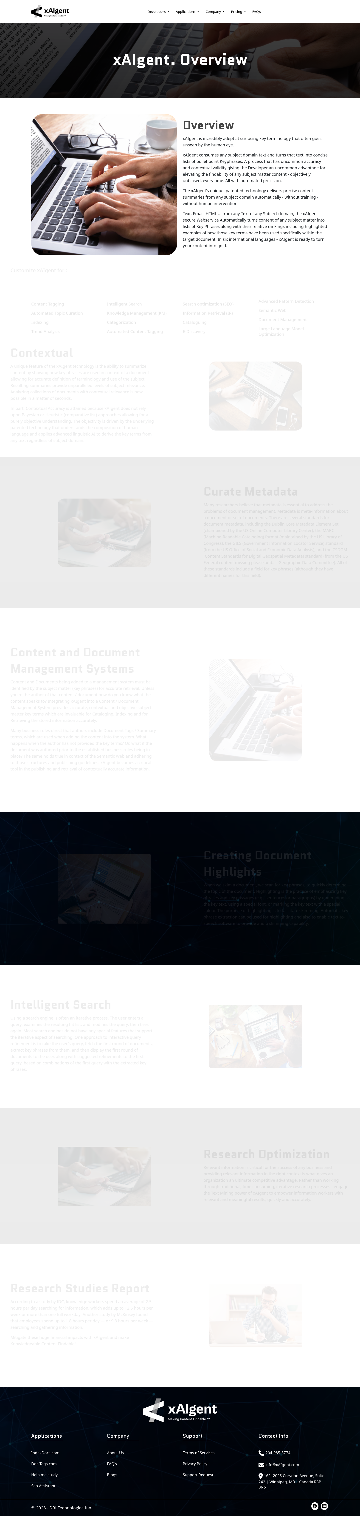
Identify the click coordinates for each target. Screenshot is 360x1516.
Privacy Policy (195, 1463)
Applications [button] (186, 11)
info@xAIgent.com (282, 1464)
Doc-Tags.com (44, 1463)
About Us (115, 1452)
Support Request (198, 1474)
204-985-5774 (277, 1452)
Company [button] (213, 11)
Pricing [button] (237, 11)
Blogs (112, 1474)
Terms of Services (199, 1452)
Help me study (44, 1474)
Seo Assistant (43, 1485)
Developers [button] (157, 11)
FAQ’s (256, 11)
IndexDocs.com (45, 1452)
